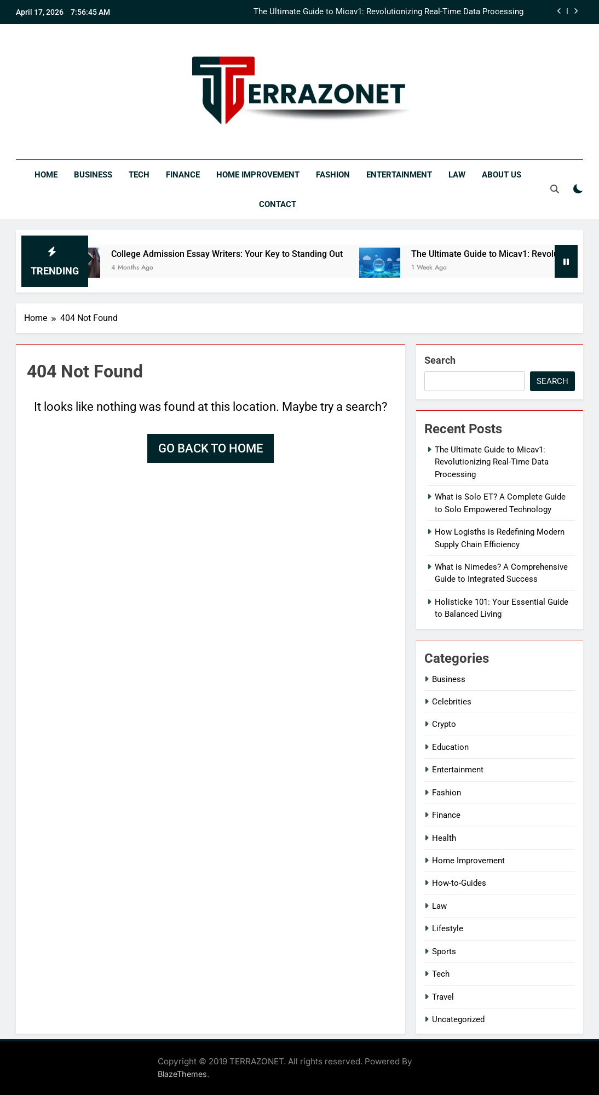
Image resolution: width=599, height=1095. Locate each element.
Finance (183, 175)
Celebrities (451, 702)
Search (440, 360)
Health (444, 838)
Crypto (444, 724)
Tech (139, 175)
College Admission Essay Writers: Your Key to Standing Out (245, 254)
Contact (277, 204)
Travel (443, 997)
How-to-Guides (459, 883)
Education (450, 747)
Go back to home (210, 448)
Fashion (333, 175)
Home (45, 175)
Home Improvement (258, 175)
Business (93, 175)
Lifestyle (447, 928)
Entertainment (399, 175)
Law (456, 175)
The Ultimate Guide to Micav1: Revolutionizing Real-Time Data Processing (388, 12)
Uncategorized (458, 1019)
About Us (501, 175)
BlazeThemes (182, 1074)
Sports (444, 951)
